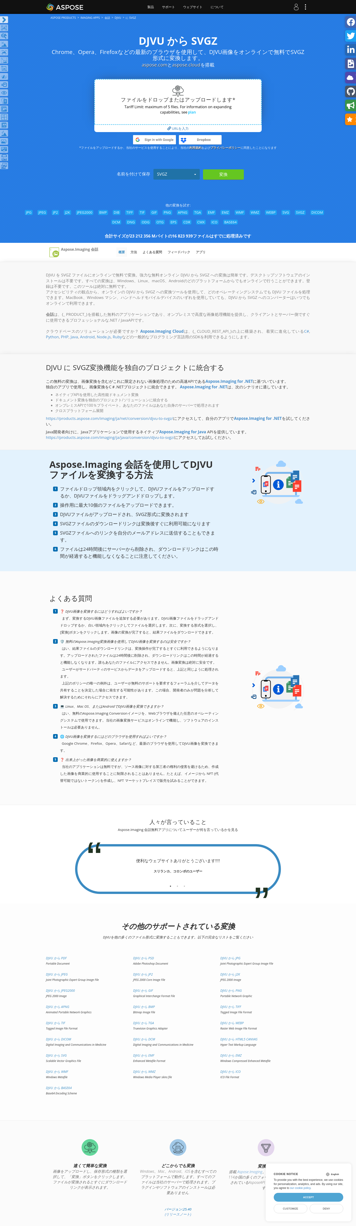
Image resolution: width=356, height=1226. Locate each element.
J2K (67, 212)
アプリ (201, 252)
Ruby (117, 336)
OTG (160, 222)
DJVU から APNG (57, 1006)
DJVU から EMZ (231, 1055)
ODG (145, 222)
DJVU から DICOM (58, 1039)
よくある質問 (152, 252)
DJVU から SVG (56, 1055)
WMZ (255, 212)
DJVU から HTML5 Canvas (238, 1039)
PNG (167, 212)
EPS (174, 222)
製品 (150, 7)
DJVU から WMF (57, 1071)
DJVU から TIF (55, 1023)
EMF (211, 212)
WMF (240, 212)
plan (192, 112)
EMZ (225, 212)
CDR (186, 222)
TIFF (129, 212)
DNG (131, 222)
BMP (103, 212)
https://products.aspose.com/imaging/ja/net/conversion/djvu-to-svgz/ (109, 418)
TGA (197, 212)
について (217, 7)
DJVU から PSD (143, 958)
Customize (290, 1208)
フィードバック (179, 252)
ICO (214, 222)
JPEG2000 (84, 212)
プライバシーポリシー (225, 148)
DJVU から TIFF (230, 1006)
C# (306, 331)
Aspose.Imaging (249, 1171)
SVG (286, 212)
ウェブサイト (193, 7)
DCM (116, 222)
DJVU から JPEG (57, 974)
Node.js (104, 336)
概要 (121, 252)
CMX (201, 222)
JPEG (42, 212)
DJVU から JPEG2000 (60, 990)
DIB (117, 212)
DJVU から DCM (144, 1039)
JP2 (55, 212)
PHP (65, 336)
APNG (183, 212)
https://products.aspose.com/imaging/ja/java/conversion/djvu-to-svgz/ (110, 437)
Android (87, 336)
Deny (326, 1208)
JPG (29, 212)
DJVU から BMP (144, 1006)
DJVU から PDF (56, 958)
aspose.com (154, 65)
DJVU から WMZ (144, 1071)
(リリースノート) (178, 1214)
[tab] (170, 884)
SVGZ (176, 174)
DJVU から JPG (230, 958)
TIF (142, 212)
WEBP (271, 212)
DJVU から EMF (143, 1055)
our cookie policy (300, 1188)
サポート (168, 7)
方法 (133, 252)
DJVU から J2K (230, 974)
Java (74, 336)
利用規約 (195, 148)
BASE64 (230, 222)
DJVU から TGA (143, 1023)
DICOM (317, 212)
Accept (308, 1197)
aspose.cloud (186, 65)
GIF (154, 212)
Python (52, 336)
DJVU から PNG (231, 990)
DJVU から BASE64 (59, 1088)
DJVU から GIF (143, 990)
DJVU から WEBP (232, 1023)
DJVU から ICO (230, 1071)
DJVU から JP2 (143, 974)
